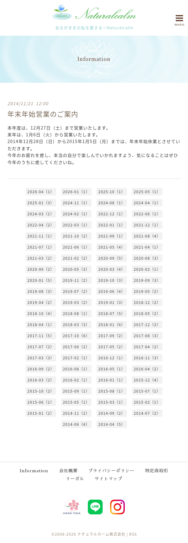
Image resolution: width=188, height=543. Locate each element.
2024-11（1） (76, 202)
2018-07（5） (111, 313)
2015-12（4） (147, 379)
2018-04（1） (40, 324)
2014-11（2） (76, 413)
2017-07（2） (40, 346)
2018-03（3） (76, 324)
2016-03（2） (40, 379)
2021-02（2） (76, 258)
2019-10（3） (111, 280)
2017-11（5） (40, 335)
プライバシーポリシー (111, 470)
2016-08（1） (76, 368)
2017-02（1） (76, 357)
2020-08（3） (147, 258)
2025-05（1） (147, 191)
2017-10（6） (76, 335)
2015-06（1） (40, 402)
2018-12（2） (147, 302)
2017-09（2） (111, 335)
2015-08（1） (111, 390)
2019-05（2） (147, 291)
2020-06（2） (40, 269)
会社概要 (68, 470)
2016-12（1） (111, 357)
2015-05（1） (76, 402)
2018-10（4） (40, 313)
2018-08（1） (76, 313)
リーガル (75, 478)
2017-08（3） (147, 335)
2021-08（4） (147, 235)
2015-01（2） (40, 413)
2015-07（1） (147, 390)
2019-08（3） (40, 291)
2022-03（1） (76, 224)
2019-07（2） (76, 291)
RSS (133, 534)
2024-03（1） (40, 213)
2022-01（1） (111, 224)
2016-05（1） (111, 368)
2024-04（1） (147, 202)
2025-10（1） (111, 191)
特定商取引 (156, 470)
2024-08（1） (111, 202)
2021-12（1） (147, 224)
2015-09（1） (76, 390)
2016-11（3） (147, 357)
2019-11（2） (76, 280)
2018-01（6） (111, 324)
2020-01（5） (40, 280)
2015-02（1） (147, 402)
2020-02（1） (147, 269)
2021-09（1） (111, 235)
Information (34, 470)
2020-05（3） (76, 269)
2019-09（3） (147, 280)
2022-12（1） (111, 213)
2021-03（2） (40, 258)
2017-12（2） (147, 324)
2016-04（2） (147, 368)
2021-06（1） (76, 247)
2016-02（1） (76, 379)
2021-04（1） (147, 247)
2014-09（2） (111, 413)
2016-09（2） (40, 368)
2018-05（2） (147, 313)
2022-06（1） (147, 213)
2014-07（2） (147, 413)
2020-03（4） (111, 269)
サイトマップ (108, 478)
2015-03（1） (111, 402)
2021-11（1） (40, 235)
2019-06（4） (111, 291)
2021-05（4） (111, 247)
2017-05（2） (111, 346)
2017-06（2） (76, 346)
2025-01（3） (40, 202)
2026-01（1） (76, 191)
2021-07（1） (40, 247)
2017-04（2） (147, 346)
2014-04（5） (111, 424)
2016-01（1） (111, 379)
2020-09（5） (111, 258)
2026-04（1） (40, 191)
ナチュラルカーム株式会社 (101, 534)
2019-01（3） (111, 302)
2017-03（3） (40, 357)
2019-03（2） (76, 302)
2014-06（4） (76, 424)
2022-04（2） (40, 224)
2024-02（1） (76, 213)
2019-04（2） (40, 302)
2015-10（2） (40, 390)
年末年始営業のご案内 (42, 113)
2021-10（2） (76, 235)
